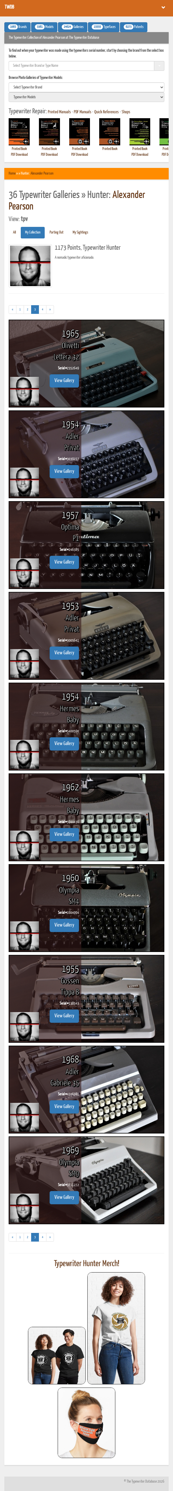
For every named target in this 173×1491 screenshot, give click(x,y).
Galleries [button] (73, 26)
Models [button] (44, 26)
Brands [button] (17, 26)
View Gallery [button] (64, 380)
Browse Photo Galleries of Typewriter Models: (36, 78)
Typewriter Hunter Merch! (86, 1264)
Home (12, 173)
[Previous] (12, 309)
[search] (86, 87)
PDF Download (19, 155)
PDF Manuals (82, 112)
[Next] (50, 309)
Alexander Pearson (42, 173)
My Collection (32, 232)
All (14, 232)
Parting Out (56, 232)
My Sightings (80, 232)
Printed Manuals (59, 112)
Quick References (106, 112)
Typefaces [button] (104, 26)
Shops (126, 112)
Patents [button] (134, 26)
